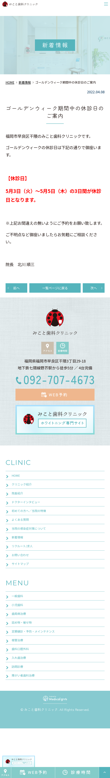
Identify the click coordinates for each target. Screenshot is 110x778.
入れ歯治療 (20, 702)
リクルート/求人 (24, 569)
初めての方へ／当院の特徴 (33, 525)
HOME (17, 481)
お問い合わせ (22, 580)
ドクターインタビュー (29, 514)
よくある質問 (22, 536)
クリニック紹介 (24, 492)
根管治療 (19, 680)
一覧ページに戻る (55, 289)
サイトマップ (22, 591)
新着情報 (19, 558)
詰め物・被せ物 (24, 658)
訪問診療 (19, 712)
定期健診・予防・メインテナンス (38, 669)
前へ (16, 289)
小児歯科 (19, 636)
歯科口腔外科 (22, 691)
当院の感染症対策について (33, 547)
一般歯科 (19, 625)
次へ (94, 289)
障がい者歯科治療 (26, 723)
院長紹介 (19, 503)
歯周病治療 (20, 647)
